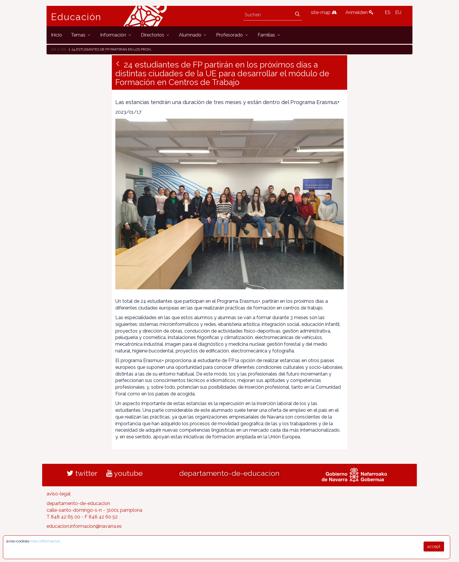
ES (388, 12)
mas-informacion (45, 541)
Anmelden (359, 12)
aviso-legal (59, 494)
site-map (324, 12)
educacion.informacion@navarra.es (84, 526)
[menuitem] (56, 35)
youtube (124, 473)
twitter (82, 473)
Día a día (58, 49)
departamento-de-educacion (229, 473)
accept (433, 546)
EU (398, 12)
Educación (76, 17)
